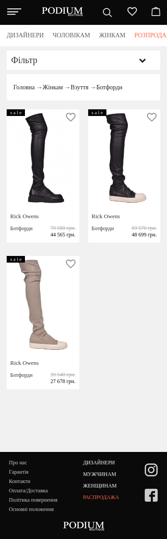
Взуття (80, 87)
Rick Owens (24, 216)
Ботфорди (109, 87)
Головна (24, 87)
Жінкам (52, 87)
